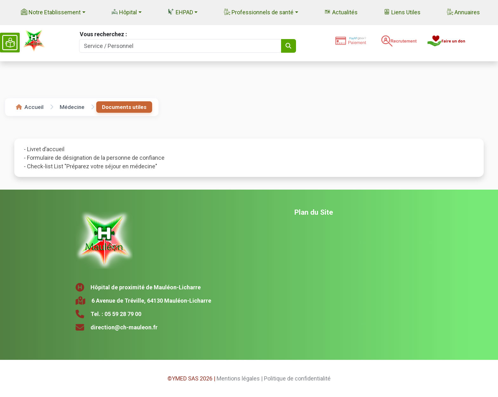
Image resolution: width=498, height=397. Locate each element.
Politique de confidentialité (297, 378)
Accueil (30, 107)
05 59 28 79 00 (122, 314)
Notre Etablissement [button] (51, 12)
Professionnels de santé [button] (258, 12)
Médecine (72, 107)
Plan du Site (313, 212)
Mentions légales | (240, 378)
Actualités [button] (340, 12)
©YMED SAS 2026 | (191, 378)
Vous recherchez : (103, 34)
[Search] (180, 46)
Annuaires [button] (463, 12)
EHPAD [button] (180, 12)
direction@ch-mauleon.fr (124, 327)
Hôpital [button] (124, 12)
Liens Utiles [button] (402, 12)
